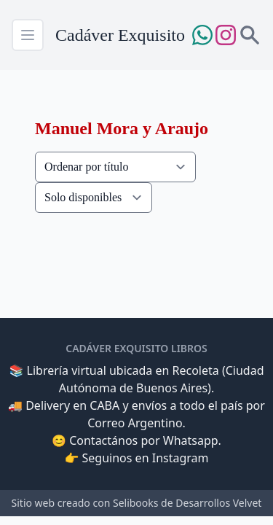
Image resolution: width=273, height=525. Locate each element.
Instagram (180, 458)
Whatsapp (190, 440)
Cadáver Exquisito (120, 35)
